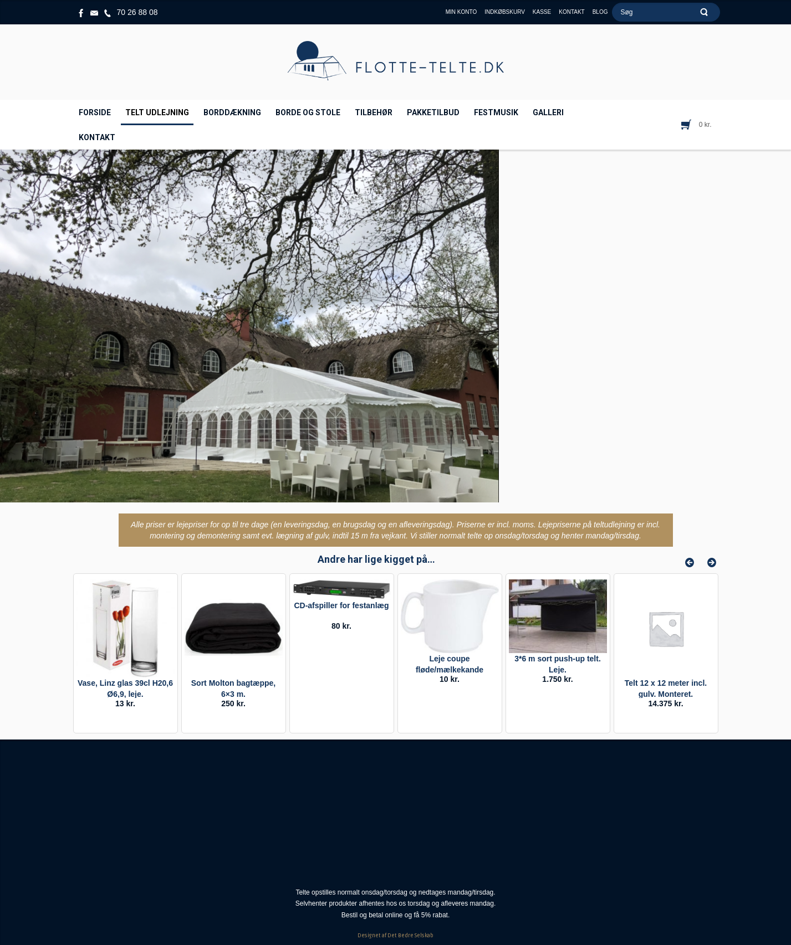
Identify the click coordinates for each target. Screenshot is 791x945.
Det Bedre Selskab (410, 935)
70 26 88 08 (137, 12)
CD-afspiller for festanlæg (341, 605)
